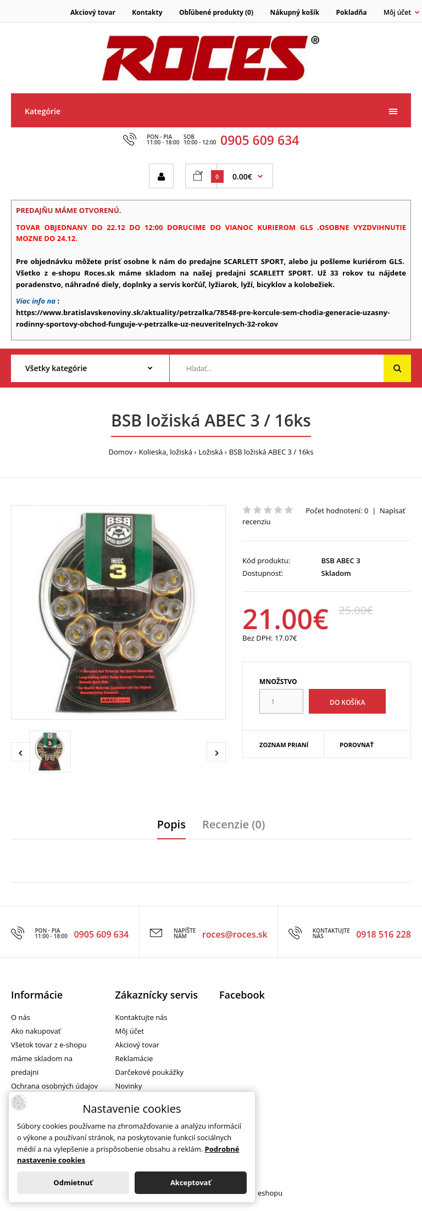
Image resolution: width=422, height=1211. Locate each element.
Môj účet (129, 1031)
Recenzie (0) (233, 824)
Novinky (128, 1086)
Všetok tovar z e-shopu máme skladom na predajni (49, 1058)
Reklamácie (134, 1058)
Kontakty (147, 12)
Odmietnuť (72, 1182)
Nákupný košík (294, 12)
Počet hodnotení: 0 (337, 510)
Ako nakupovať (35, 1031)
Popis (171, 824)
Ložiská (210, 452)
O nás (20, 1017)
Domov (121, 452)
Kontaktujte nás (141, 1017)
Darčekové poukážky (149, 1072)
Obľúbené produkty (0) (216, 12)
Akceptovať (190, 1182)
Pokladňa (351, 12)
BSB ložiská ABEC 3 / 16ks (271, 452)
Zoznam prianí (283, 745)
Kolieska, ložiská (165, 452)
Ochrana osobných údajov (54, 1086)
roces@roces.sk (235, 934)
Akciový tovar (92, 12)
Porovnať (357, 745)
